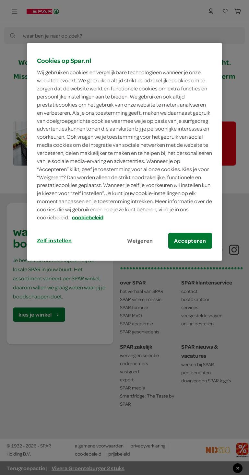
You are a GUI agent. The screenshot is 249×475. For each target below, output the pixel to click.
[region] (124, 152)
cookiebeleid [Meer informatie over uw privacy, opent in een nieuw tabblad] (87, 217)
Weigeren (140, 240)
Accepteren (190, 240)
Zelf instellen (54, 240)
